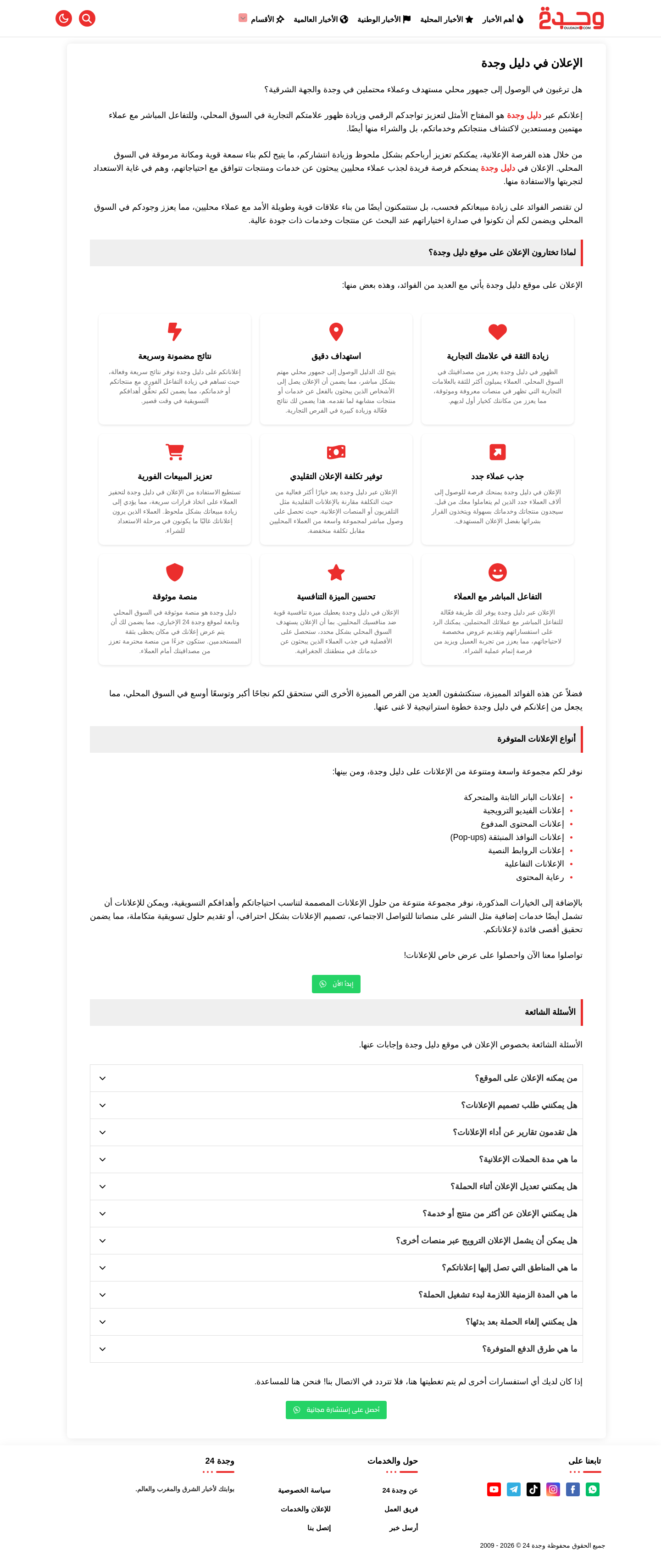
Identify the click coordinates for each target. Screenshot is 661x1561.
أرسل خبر (403, 1528)
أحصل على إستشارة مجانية (336, 1410)
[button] (64, 18)
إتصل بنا (318, 1528)
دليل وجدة (524, 115)
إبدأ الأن (336, 984)
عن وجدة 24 (400, 1490)
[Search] (87, 18)
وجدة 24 (533, 1545)
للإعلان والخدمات (305, 1509)
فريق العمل (400, 1509)
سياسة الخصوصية (304, 1490)
